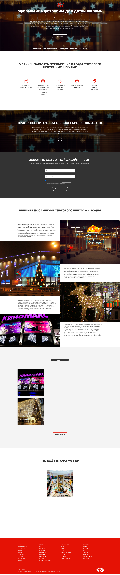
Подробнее (60, 36)
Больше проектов (60, 435)
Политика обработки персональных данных (48, 572)
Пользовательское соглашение (26, 572)
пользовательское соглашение (58, 181)
